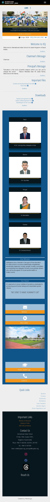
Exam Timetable (41, 403)
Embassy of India (25, 423)
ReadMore (42, 51)
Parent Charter (24, 86)
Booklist (43, 394)
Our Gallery (35, 346)
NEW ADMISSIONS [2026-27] (12, 8)
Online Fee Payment (40, 8)
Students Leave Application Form (24, 99)
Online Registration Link (39, 408)
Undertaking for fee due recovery (24, 102)
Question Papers (41, 406)
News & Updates (25, 34)
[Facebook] (26, 460)
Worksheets (42, 401)
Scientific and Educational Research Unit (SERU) (24, 84)
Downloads (42, 398)
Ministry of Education (25, 421)
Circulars (43, 396)
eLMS (27, 8)
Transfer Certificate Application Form (24, 101)
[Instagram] (26, 454)
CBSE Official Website (25, 426)
